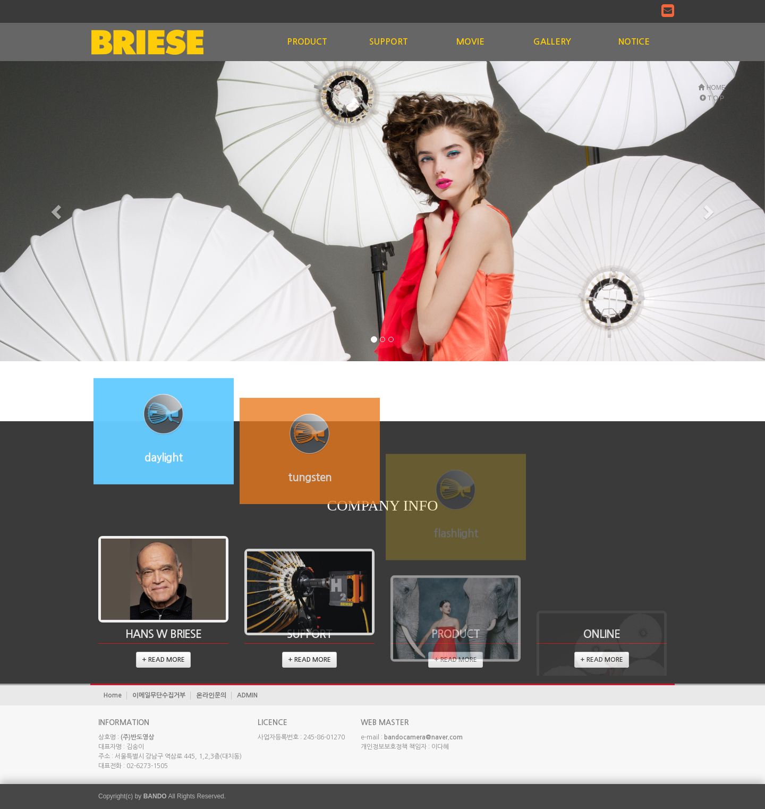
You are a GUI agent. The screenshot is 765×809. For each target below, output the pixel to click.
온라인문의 (211, 695)
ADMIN (247, 695)
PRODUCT (307, 42)
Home (113, 695)
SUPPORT (388, 42)
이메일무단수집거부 (158, 695)
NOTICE (634, 42)
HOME (711, 87)
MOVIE (470, 42)
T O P (712, 98)
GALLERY (552, 42)
